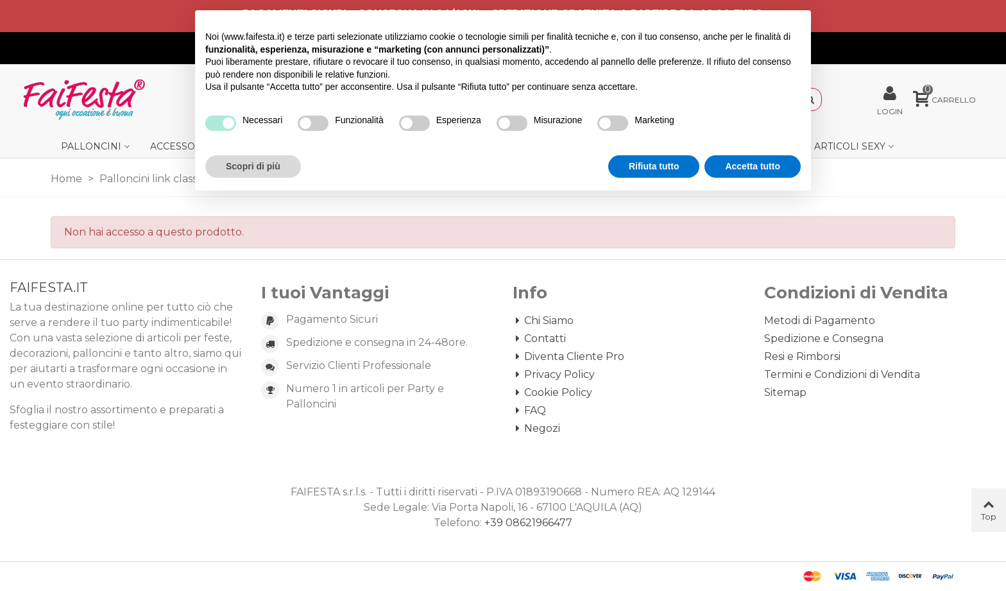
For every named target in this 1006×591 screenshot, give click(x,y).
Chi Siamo (543, 321)
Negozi (536, 428)
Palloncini (91, 146)
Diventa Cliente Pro (568, 356)
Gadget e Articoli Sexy (824, 146)
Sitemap (785, 392)
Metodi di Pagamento (819, 320)
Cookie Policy (552, 392)
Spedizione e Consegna (823, 338)
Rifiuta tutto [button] (654, 166)
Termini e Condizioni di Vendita (842, 374)
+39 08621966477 (528, 523)
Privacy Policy (554, 374)
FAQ (529, 410)
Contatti (539, 339)
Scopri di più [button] (253, 166)
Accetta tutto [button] (752, 166)
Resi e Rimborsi (802, 356)
